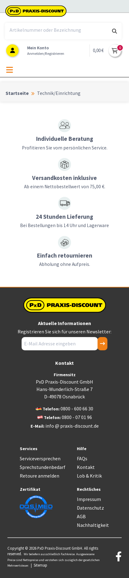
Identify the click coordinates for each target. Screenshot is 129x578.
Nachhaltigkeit (93, 525)
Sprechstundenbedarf (42, 467)
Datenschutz (90, 508)
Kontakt (86, 467)
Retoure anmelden (39, 476)
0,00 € (98, 50)
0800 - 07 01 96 (77, 417)
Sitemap (40, 565)
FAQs (82, 458)
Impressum (89, 499)
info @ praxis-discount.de (72, 426)
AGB (81, 516)
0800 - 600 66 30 (76, 408)
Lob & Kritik (89, 476)
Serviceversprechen (40, 458)
